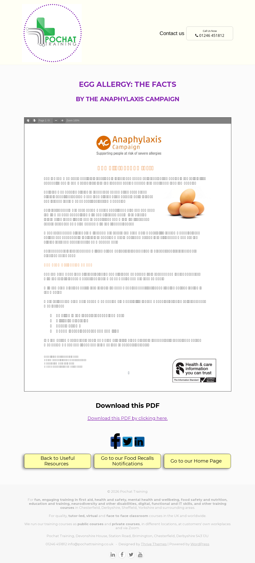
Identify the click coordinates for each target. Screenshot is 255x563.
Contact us (172, 33)
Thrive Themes (154, 544)
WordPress (199, 544)
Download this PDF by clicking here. (127, 418)
